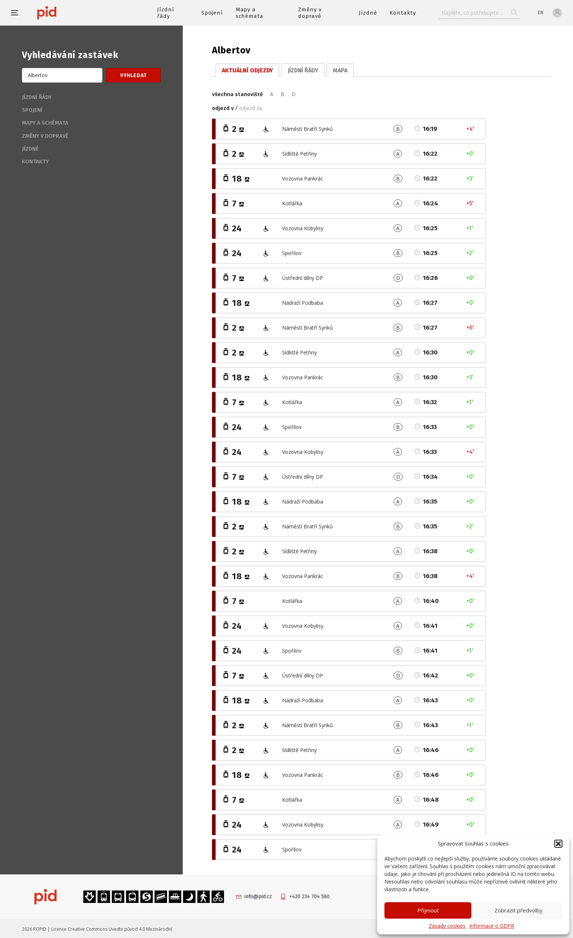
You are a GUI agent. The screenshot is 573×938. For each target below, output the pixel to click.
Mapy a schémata (250, 12)
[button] (558, 843)
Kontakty (403, 13)
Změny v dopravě (310, 12)
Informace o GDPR (491, 925)
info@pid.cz (258, 896)
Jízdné (368, 13)
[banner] (68, 12)
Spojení (212, 13)
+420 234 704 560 (309, 896)
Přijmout (428, 910)
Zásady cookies (447, 925)
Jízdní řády (165, 12)
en (540, 13)
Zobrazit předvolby (518, 910)
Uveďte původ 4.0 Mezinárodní (140, 929)
